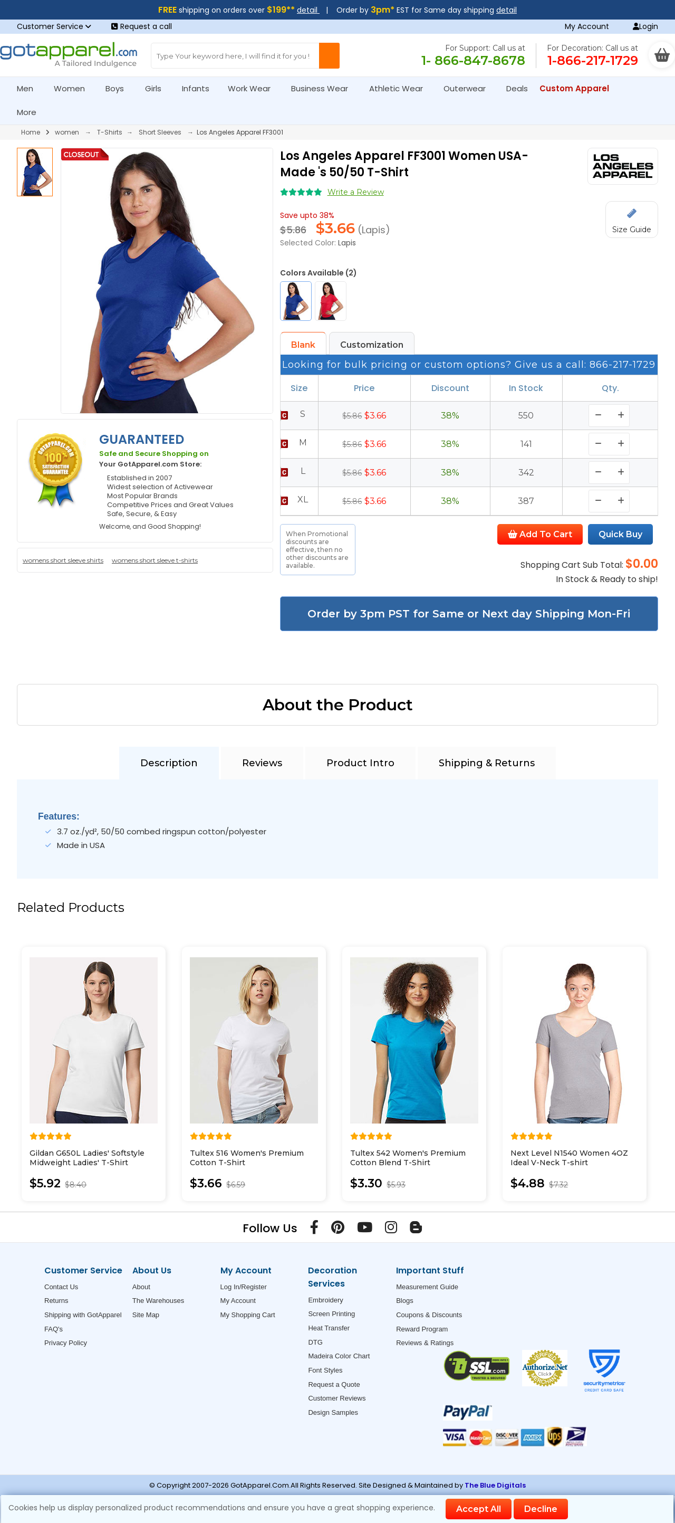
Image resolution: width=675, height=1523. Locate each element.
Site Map (145, 1315)
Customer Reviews (336, 1398)
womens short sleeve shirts (63, 560)
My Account (587, 26)
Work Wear (253, 88)
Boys (119, 88)
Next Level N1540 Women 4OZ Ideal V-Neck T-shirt (569, 1157)
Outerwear (469, 88)
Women (74, 88)
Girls (157, 88)
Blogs (404, 1301)
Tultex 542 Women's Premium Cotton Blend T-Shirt (408, 1157)
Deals (517, 88)
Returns (56, 1301)
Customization (371, 345)
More (31, 112)
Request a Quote (334, 1384)
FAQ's (53, 1329)
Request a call (141, 26)
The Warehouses (158, 1301)
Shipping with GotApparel (83, 1315)
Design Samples (333, 1412)
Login (645, 26)
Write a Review (355, 192)
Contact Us (61, 1287)
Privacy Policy (65, 1343)
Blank (303, 345)
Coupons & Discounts (429, 1315)
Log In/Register (243, 1287)
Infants (199, 88)
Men (29, 88)
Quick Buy (620, 534)
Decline (540, 1509)
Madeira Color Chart (339, 1356)
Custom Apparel (578, 88)
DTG (315, 1342)
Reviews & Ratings (425, 1343)
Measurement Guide (427, 1287)
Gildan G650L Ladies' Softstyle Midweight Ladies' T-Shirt (87, 1157)
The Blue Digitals (495, 1485)
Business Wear (324, 88)
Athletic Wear (400, 88)
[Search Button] (329, 56)
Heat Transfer (329, 1328)
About (141, 1287)
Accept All (478, 1509)
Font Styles (325, 1370)
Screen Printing (331, 1314)
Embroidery (325, 1300)
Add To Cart (540, 534)
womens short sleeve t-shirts (155, 560)
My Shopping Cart (247, 1315)
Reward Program (422, 1329)
